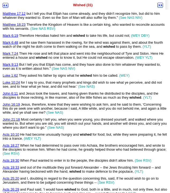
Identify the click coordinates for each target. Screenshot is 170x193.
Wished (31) (83, 5)
